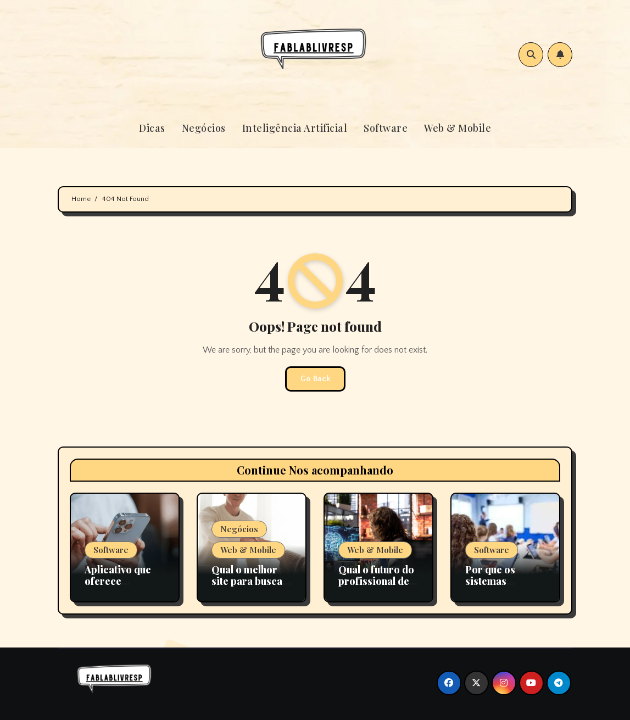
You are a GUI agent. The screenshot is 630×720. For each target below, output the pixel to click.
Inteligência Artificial (295, 128)
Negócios (204, 128)
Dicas (152, 128)
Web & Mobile (457, 128)
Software (386, 128)
